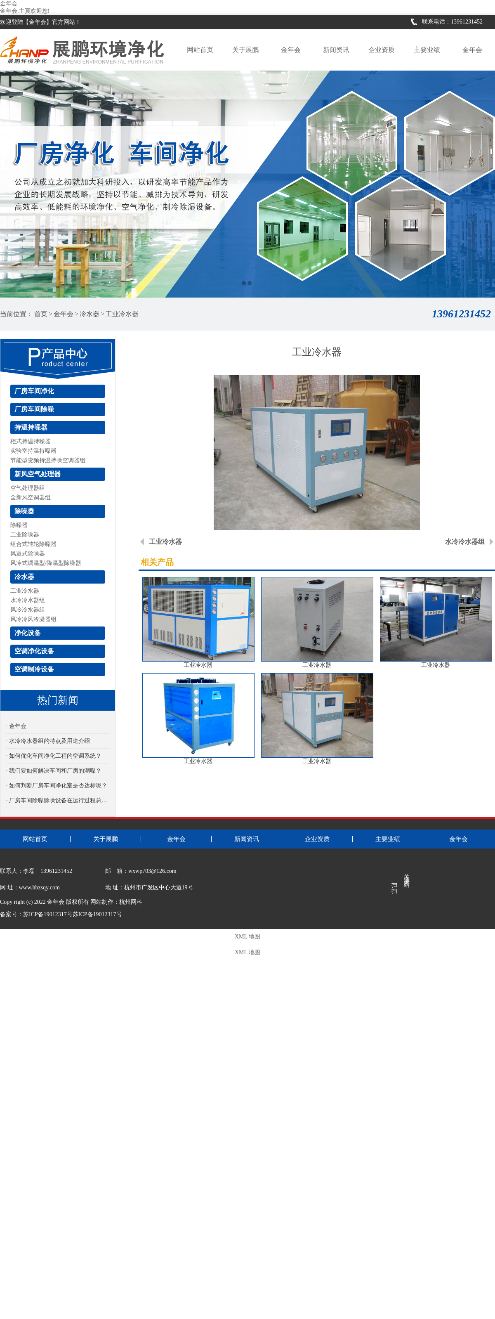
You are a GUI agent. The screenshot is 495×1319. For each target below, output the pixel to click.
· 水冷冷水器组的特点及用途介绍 (48, 741)
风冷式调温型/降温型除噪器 (45, 563)
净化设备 (27, 632)
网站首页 (200, 49)
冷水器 (89, 313)
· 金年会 (16, 726)
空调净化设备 (34, 651)
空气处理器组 (27, 488)
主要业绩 (427, 49)
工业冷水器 (122, 313)
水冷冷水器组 (27, 600)
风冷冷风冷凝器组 (33, 619)
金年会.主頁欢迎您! (25, 11)
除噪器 (24, 511)
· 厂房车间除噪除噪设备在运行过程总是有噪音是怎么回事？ (57, 800)
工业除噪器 (24, 535)
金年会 (8, 3)
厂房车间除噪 (34, 409)
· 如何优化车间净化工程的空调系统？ (53, 756)
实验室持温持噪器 (33, 451)
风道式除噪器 (27, 554)
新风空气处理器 (37, 473)
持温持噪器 (30, 427)
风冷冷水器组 (27, 610)
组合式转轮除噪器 (33, 544)
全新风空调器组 (30, 497)
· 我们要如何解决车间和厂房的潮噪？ (53, 771)
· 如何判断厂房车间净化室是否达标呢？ (56, 785)
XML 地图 (247, 937)
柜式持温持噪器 (30, 441)
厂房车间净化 (34, 391)
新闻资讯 (336, 49)
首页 (40, 313)
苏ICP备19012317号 (97, 914)
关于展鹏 (245, 49)
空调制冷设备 (34, 669)
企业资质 (381, 49)
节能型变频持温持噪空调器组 (47, 460)
